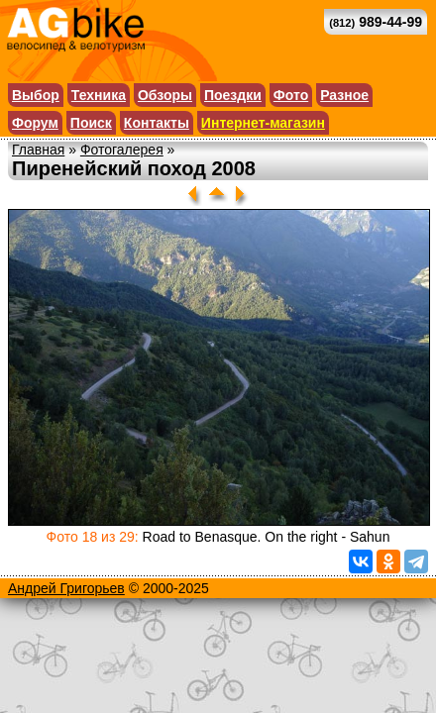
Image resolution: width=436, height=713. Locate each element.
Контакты (156, 123)
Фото (290, 95)
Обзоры (165, 95)
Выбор (35, 95)
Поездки (233, 95)
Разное (344, 95)
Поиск (91, 123)
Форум (35, 123)
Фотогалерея (122, 149)
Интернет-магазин (263, 123)
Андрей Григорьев (66, 588)
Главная (38, 149)
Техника (98, 95)
